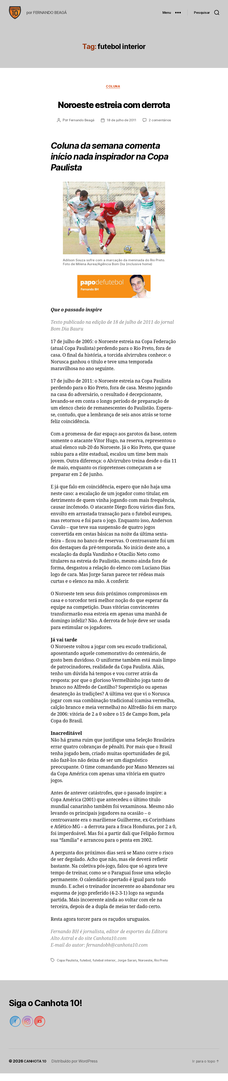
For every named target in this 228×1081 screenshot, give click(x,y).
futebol (86, 968)
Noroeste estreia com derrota (114, 110)
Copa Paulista (68, 968)
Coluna (114, 94)
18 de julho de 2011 (121, 128)
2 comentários (161, 128)
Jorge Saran (129, 968)
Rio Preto (165, 968)
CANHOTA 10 (36, 1068)
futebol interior (106, 968)
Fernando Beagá (80, 128)
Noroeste (148, 968)
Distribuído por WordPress (77, 1068)
